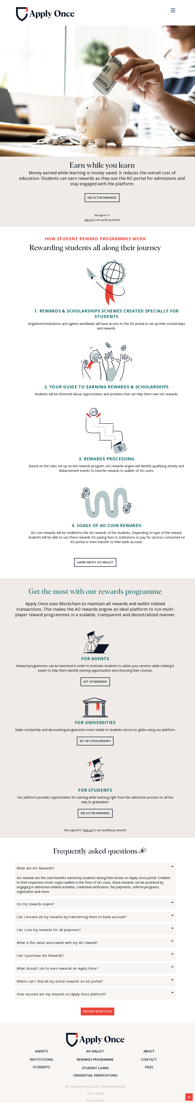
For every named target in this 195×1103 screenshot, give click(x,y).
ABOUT (149, 1051)
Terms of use (95, 1093)
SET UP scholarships (95, 741)
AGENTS (41, 1051)
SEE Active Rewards (102, 198)
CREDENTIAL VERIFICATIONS (95, 1075)
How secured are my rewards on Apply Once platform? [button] (61, 994)
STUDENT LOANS (95, 1068)
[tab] (95, 868)
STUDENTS (41, 1067)
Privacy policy (95, 1100)
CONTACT (149, 1059)
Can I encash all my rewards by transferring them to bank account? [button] (72, 917)
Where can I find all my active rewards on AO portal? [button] (60, 981)
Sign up (88, 219)
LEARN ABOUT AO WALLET (95, 562)
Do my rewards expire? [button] (35, 904)
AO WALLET (95, 1051)
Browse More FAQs (97, 1011)
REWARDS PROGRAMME (95, 1059)
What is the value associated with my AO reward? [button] (57, 942)
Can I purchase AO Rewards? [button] (40, 955)
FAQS (149, 1067)
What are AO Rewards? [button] (35, 868)
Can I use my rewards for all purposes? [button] (49, 930)
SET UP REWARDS (95, 682)
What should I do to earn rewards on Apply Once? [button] (57, 968)
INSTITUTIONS (41, 1059)
